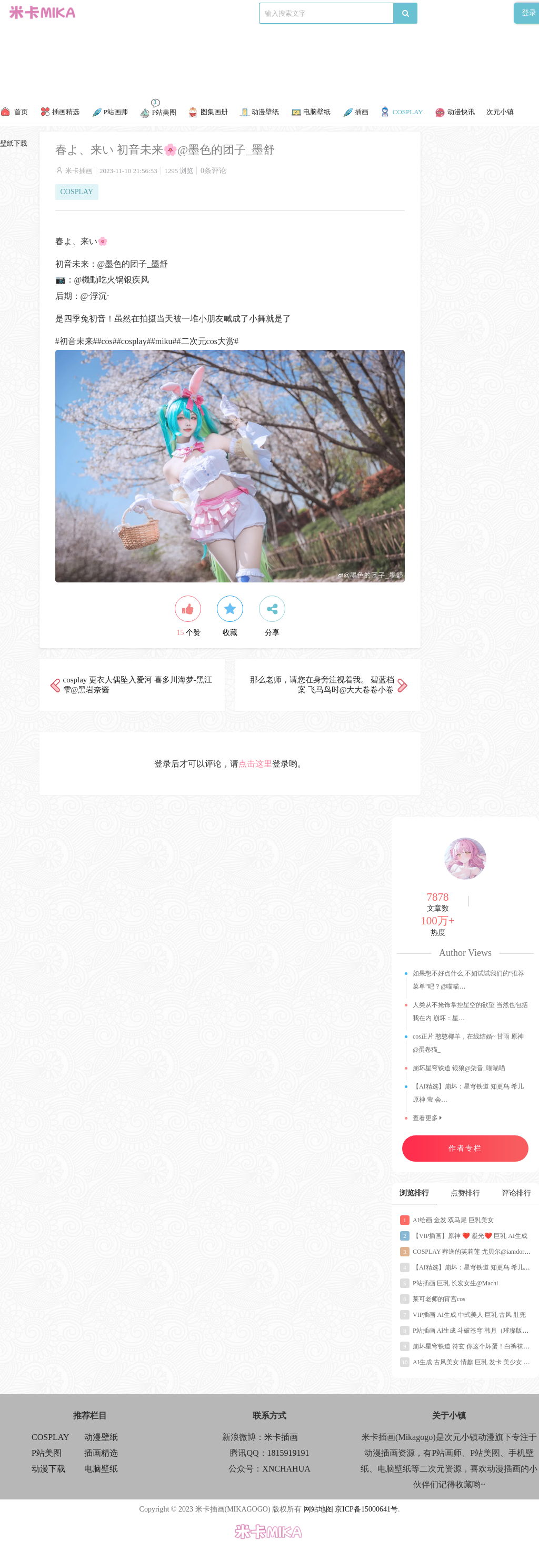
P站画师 (189, 13)
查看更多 (427, 1118)
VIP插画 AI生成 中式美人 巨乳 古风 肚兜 (463, 1314)
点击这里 (255, 763)
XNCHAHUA (286, 1468)
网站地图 (318, 1509)
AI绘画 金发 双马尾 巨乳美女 (447, 1220)
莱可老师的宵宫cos (432, 1299)
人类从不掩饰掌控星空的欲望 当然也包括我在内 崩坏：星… (470, 1011)
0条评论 (213, 171)
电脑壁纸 (101, 1468)
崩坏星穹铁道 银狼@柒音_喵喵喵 (459, 1068)
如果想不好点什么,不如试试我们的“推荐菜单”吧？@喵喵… (468, 980)
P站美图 (222, 13)
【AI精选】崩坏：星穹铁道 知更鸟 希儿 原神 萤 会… (468, 1093)
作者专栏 (465, 1148)
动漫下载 (257, 13)
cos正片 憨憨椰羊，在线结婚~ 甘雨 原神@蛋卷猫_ (468, 1043)
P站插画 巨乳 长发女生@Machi (449, 1283)
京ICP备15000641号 (366, 1509)
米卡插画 (79, 171)
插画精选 (101, 1452)
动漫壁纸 (101, 1437)
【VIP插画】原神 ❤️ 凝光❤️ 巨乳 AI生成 (463, 1236)
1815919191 (288, 1452)
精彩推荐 (115, 13)
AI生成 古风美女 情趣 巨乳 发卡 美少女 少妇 (468, 1362)
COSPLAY (153, 13)
